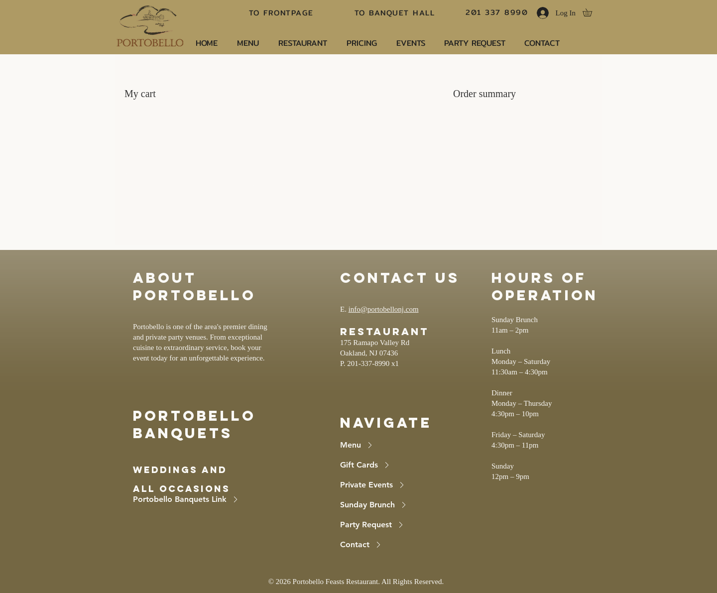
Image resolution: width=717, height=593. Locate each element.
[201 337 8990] (497, 12)
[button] (591, 12)
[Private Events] (391, 485)
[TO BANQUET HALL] (395, 12)
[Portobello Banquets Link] (202, 499)
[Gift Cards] (391, 465)
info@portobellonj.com (384, 309)
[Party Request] (391, 525)
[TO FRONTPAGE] (282, 12)
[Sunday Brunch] (391, 505)
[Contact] (391, 545)
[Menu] (391, 445)
